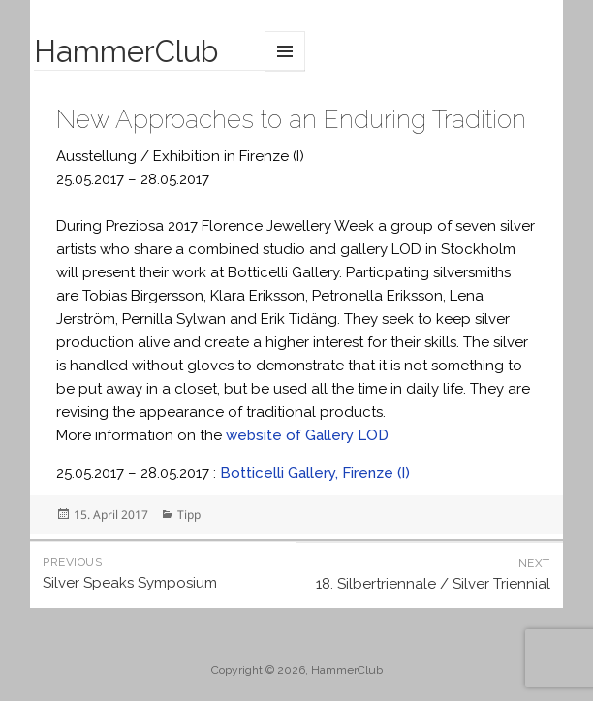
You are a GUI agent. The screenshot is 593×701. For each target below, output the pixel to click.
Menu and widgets (285, 51)
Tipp (189, 514)
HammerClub (126, 51)
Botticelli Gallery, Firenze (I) (315, 473)
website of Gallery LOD (307, 435)
